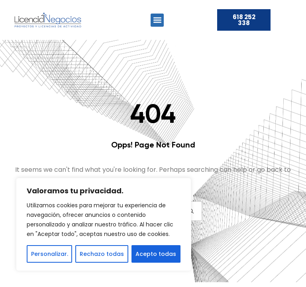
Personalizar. (49, 254)
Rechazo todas (102, 254)
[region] (103, 224)
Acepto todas (155, 254)
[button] (157, 20)
